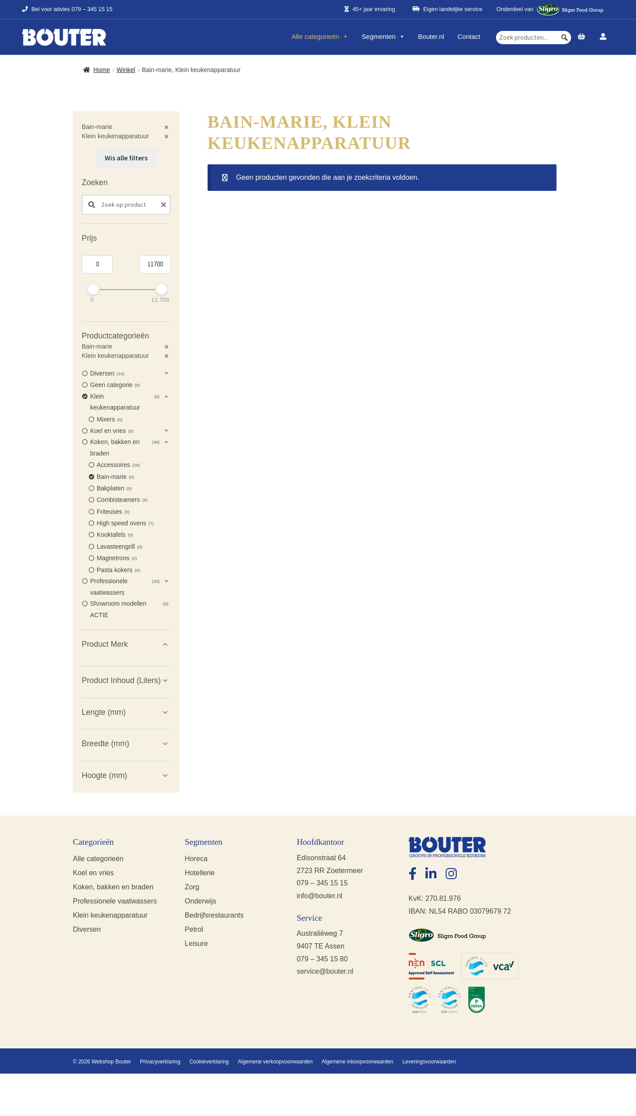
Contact (469, 37)
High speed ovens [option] (125, 523)
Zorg (192, 887)
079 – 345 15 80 (322, 959)
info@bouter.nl (319, 896)
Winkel (126, 69)
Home (102, 69)
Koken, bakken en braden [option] (124, 447)
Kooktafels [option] (115, 535)
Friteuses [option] (113, 512)
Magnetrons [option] (117, 558)
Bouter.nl (431, 37)
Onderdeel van (549, 9)
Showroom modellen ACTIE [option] (129, 608)
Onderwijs (200, 901)
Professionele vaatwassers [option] (124, 586)
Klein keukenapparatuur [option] (124, 401)
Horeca (196, 858)
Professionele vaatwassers (115, 901)
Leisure (196, 943)
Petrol (194, 929)
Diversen (87, 929)
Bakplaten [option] (114, 488)
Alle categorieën (320, 37)
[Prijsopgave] (582, 37)
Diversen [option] (107, 374)
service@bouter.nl (325, 971)
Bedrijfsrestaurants (214, 915)
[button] (564, 37)
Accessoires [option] (118, 465)
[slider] (93, 289)
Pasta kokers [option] (118, 570)
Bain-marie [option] (115, 477)
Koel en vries (93, 873)
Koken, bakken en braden (113, 887)
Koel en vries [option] (111, 431)
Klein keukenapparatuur (110, 915)
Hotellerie (200, 873)
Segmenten (383, 37)
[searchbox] (533, 37)
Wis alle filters (126, 157)
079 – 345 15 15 (92, 9)
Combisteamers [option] (122, 500)
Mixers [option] (109, 419)
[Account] (603, 37)
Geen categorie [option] (115, 385)
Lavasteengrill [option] (119, 547)
